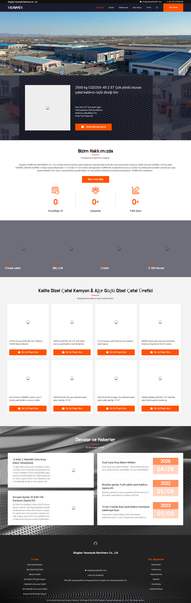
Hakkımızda (123, 8)
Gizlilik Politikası (156, 589)
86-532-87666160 (175, 2)
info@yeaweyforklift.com (151, 2)
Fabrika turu (156, 569)
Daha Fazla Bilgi (95, 179)
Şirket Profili (156, 565)
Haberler (156, 579)
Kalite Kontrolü (156, 574)
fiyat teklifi (173, 7)
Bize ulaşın (137, 8)
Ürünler (111, 8)
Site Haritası (156, 584)
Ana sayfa (100, 8)
